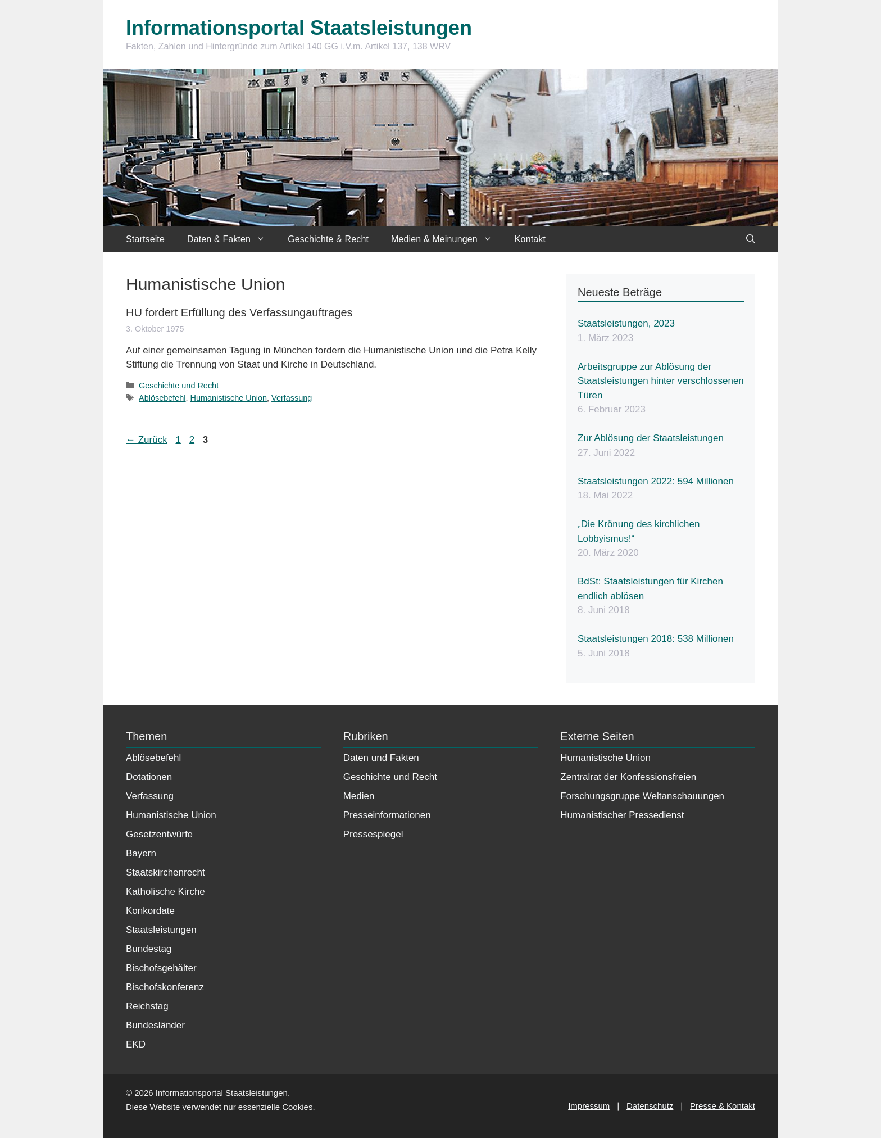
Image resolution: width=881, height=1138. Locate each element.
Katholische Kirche (165, 891)
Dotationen (149, 777)
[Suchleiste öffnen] (750, 239)
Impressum (589, 1105)
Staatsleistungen (161, 929)
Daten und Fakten (381, 757)
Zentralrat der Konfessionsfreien (628, 777)
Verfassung (291, 397)
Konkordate (150, 910)
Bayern (141, 853)
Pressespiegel (373, 834)
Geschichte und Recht (179, 385)
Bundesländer (155, 1025)
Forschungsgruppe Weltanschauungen (642, 796)
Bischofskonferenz (165, 987)
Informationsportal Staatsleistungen (299, 27)
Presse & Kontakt (722, 1105)
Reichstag (147, 1006)
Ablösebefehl (162, 397)
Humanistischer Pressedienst (622, 815)
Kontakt (530, 239)
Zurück (146, 439)
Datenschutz (649, 1105)
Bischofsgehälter (161, 968)
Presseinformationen (387, 815)
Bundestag (148, 949)
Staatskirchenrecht (165, 872)
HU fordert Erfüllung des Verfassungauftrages (239, 312)
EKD (136, 1044)
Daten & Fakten (231, 239)
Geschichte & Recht (328, 239)
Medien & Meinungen (447, 239)
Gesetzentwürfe (159, 834)
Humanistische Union (228, 397)
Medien (359, 796)
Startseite (145, 239)
